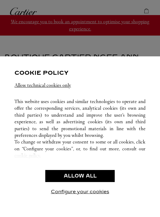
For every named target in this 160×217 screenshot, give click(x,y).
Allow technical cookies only (42, 85)
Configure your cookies (80, 191)
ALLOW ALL (80, 176)
